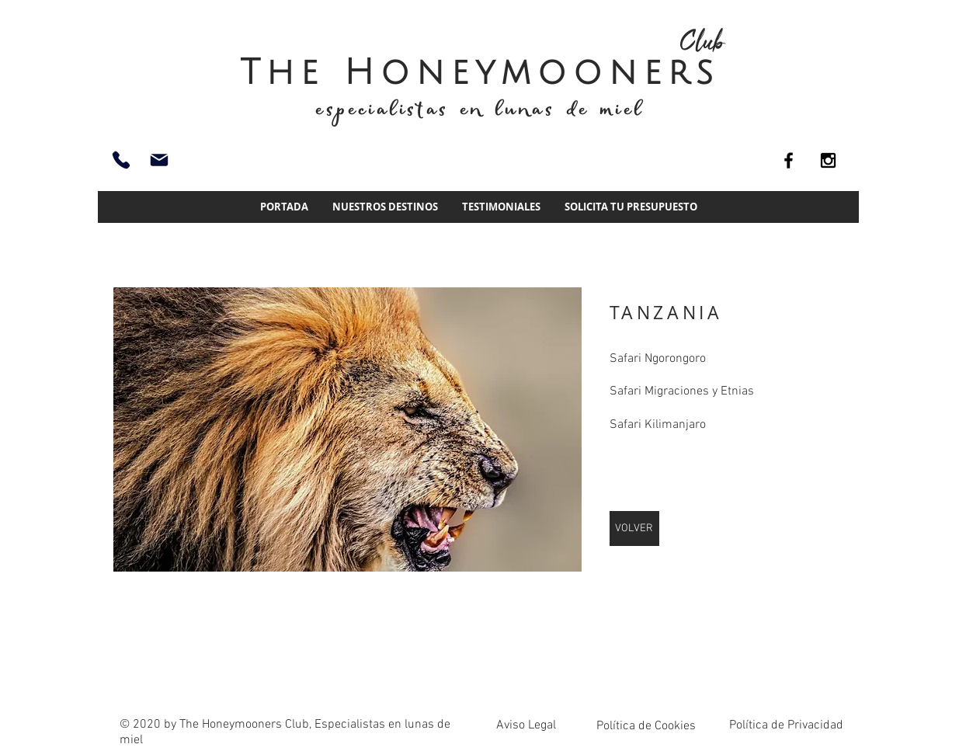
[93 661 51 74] (121, 160)
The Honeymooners (480, 73)
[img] (347, 429)
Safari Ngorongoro (658, 359)
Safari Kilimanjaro (658, 425)
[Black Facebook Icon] (788, 160)
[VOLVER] (634, 528)
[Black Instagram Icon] (828, 160)
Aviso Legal (526, 725)
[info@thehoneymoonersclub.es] (159, 160)
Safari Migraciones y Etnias (682, 391)
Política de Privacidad (786, 725)
